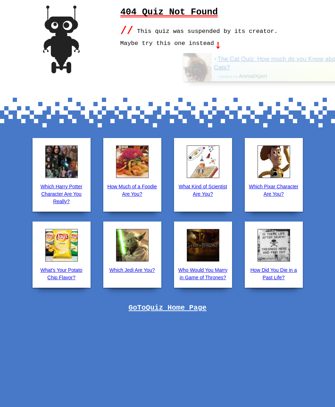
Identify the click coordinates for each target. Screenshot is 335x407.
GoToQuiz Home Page (167, 307)
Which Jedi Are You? (132, 269)
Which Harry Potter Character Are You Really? (61, 193)
